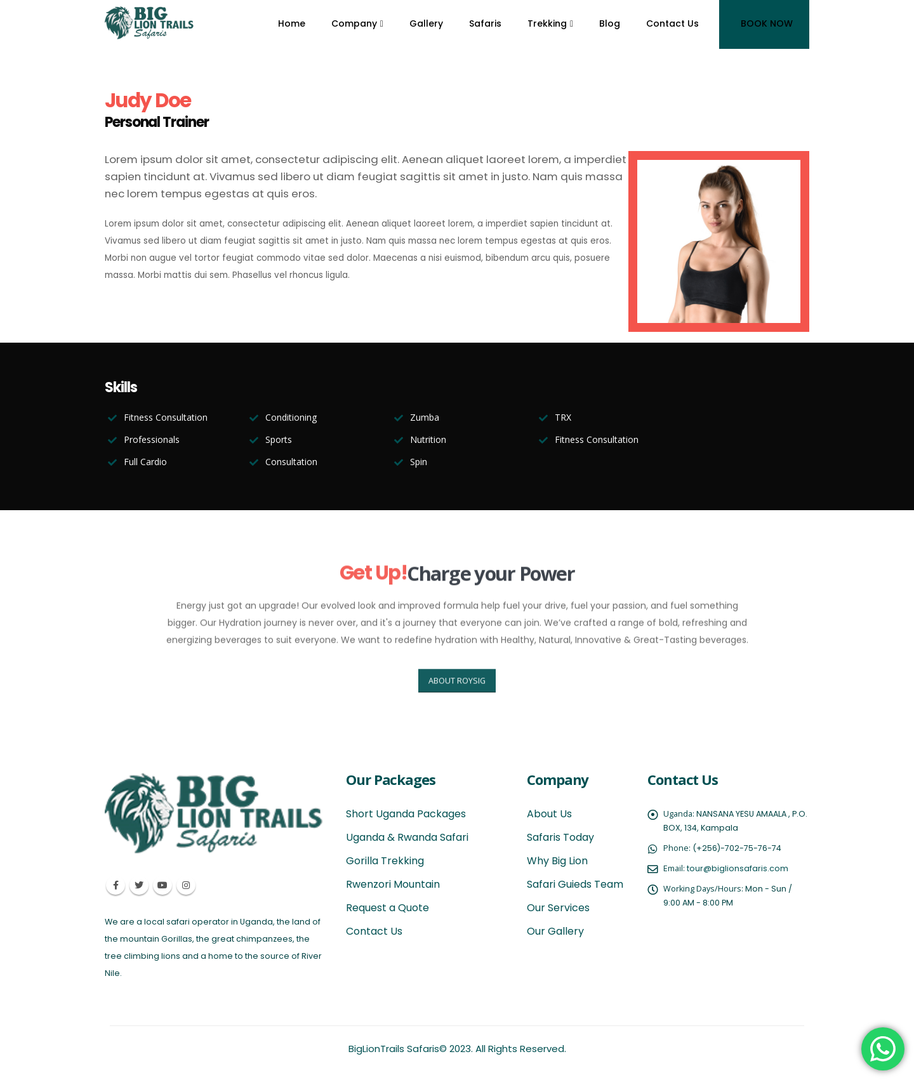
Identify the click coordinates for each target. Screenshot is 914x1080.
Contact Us (374, 931)
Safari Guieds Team (575, 884)
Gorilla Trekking (385, 860)
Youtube (162, 885)
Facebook (115, 885)
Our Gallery (555, 931)
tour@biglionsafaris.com (737, 868)
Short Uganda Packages (406, 814)
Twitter (139, 885)
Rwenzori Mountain (393, 884)
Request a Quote (387, 907)
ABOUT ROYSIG (457, 694)
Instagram (185, 885)
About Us (549, 814)
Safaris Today (560, 837)
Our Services (558, 907)
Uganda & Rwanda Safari (407, 837)
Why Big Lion (557, 860)
